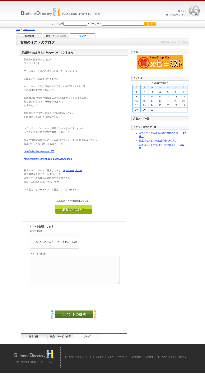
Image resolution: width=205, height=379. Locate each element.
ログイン (182, 11)
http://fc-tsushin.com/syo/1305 (39, 151)
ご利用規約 (136, 362)
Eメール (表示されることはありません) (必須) (53, 242)
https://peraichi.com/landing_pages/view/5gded (48, 159)
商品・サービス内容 (60, 342)
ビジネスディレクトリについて (77, 362)
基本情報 (33, 342)
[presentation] (59, 300)
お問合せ (149, 362)
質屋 (18, 30)
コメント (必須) (38, 253)
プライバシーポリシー (117, 362)
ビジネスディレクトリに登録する (171, 362)
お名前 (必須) (36, 230)
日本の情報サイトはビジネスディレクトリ (34, 367)
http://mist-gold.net (72, 170)
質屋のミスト (29, 30)
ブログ (87, 342)
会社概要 (99, 362)
